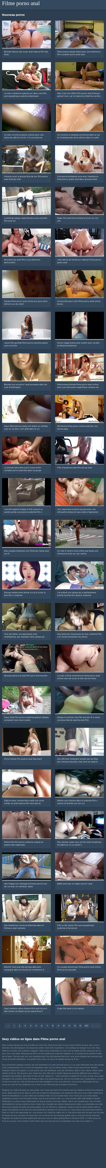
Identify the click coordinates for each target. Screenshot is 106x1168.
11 (69, 1026)
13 (80, 1026)
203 (86, 1026)
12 (75, 1026)
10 (64, 1026)
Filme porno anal (21, 3)
